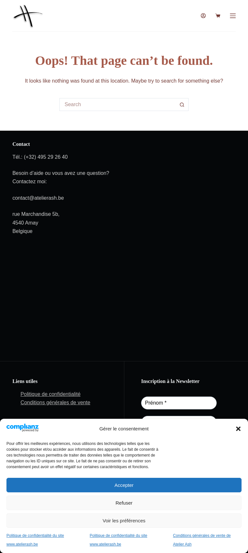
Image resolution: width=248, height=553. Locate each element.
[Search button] (182, 104)
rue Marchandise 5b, (35, 214)
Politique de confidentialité (50, 394)
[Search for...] (117, 104)
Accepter (123, 485)
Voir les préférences (124, 520)
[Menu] (233, 16)
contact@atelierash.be (38, 198)
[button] (238, 429)
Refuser (124, 503)
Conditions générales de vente (55, 402)
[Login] (203, 15)
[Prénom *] (179, 403)
